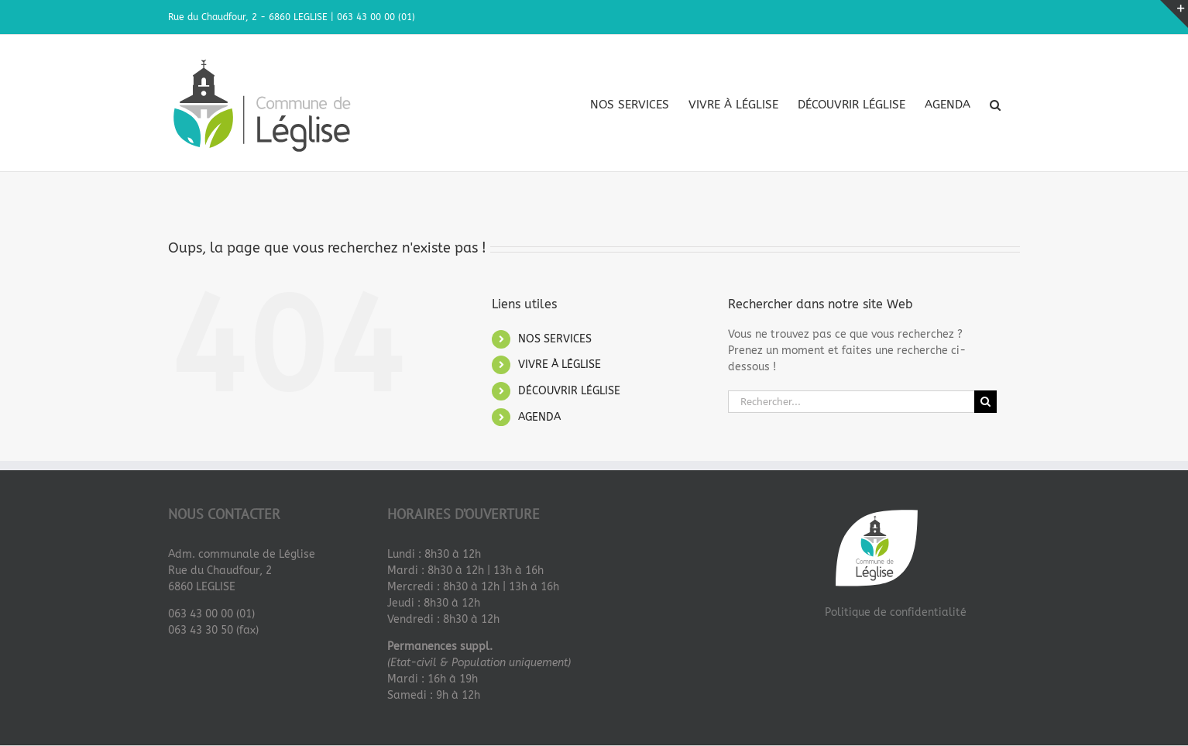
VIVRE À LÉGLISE (559, 364)
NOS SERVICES (555, 338)
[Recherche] (985, 401)
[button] (995, 104)
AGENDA (539, 417)
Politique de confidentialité (896, 612)
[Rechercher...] (851, 401)
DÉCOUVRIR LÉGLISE (569, 390)
